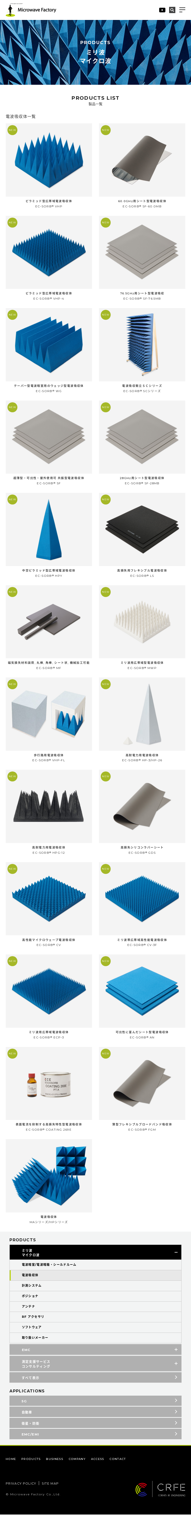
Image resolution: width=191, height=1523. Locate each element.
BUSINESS (57, 1467)
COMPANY (80, 1467)
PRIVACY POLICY (22, 1492)
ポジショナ (30, 1302)
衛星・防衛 (31, 1430)
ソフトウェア (32, 1334)
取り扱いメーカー (35, 1344)
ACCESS (102, 1467)
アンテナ (28, 1313)
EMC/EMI (30, 1441)
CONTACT (124, 1467)
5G (24, 1407)
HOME (11, 1467)
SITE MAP (52, 1492)
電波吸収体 (30, 1281)
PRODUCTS (32, 1467)
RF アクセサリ (33, 1323)
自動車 (27, 1419)
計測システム (32, 1292)
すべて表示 (31, 1384)
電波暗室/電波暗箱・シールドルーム (49, 1271)
